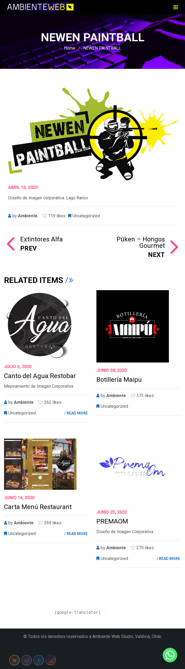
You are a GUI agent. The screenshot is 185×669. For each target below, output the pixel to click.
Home (69, 48)
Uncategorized (86, 215)
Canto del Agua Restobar (40, 376)
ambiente (28, 215)
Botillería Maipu (119, 379)
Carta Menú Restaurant (38, 507)
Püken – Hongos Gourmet (129, 247)
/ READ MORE (76, 413)
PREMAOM (112, 521)
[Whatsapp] (170, 655)
